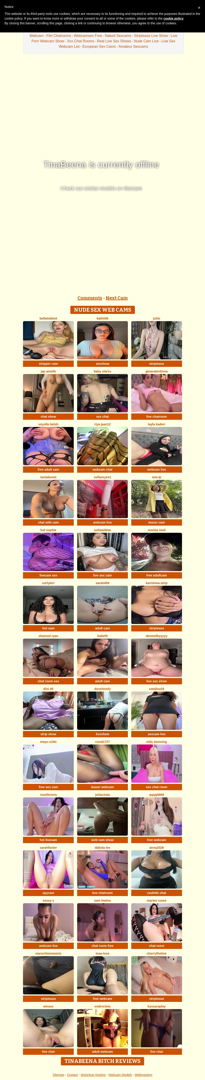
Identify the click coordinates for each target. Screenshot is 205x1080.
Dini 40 (48, 689)
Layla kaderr (157, 424)
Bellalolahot (48, 318)
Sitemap (58, 1075)
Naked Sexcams (118, 36)
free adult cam (48, 469)
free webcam (156, 840)
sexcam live (157, 734)
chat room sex (48, 681)
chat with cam (48, 522)
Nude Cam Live (146, 41)
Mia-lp (156, 477)
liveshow (102, 734)
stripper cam (48, 363)
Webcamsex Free (88, 36)
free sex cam (48, 787)
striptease (156, 363)
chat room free (102, 946)
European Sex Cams (99, 46)
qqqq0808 (156, 794)
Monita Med (157, 530)
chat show (48, 416)
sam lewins (102, 900)
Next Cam (117, 298)
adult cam (102, 628)
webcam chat (103, 469)
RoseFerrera (48, 794)
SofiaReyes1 (102, 477)
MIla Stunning (156, 742)
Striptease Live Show (151, 36)
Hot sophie (48, 530)
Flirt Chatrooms (58, 36)
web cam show (102, 840)
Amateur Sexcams (133, 46)
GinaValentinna (156, 371)
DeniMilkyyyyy (157, 636)
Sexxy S (48, 900)
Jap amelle (48, 371)
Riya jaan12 (102, 424)
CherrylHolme (157, 953)
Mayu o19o (48, 742)
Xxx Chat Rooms (80, 41)
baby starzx (102, 371)
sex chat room (156, 787)
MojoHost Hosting (93, 1075)
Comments (90, 298)
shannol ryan (48, 636)
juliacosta (102, 794)
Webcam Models (120, 1075)
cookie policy (174, 18)
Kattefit (102, 636)
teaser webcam (102, 787)
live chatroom (156, 416)
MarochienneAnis (48, 953)
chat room (156, 946)
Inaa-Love (102, 953)
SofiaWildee (102, 530)
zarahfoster (48, 847)
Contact (72, 1075)
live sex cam (102, 575)
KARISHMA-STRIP (156, 583)
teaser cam (156, 522)
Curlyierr (48, 583)
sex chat (102, 416)
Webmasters (143, 1075)
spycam (48, 893)
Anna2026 (157, 847)
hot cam (48, 628)
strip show (48, 734)
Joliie (156, 318)
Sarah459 (102, 583)
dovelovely (102, 689)
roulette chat (156, 893)
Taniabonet (48, 477)
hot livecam (48, 840)
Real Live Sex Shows (114, 41)
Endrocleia (102, 1006)
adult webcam (102, 1051)
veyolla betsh (48, 424)
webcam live (156, 469)
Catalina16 (156, 689)
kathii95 (102, 318)
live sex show (156, 681)
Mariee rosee (156, 900)
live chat (48, 1051)
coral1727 (102, 742)
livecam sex (48, 575)
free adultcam (156, 575)
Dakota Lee (102, 847)
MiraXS (48, 1006)
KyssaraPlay (156, 1006)
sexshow (102, 363)
